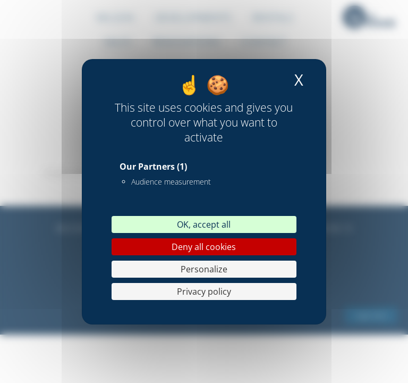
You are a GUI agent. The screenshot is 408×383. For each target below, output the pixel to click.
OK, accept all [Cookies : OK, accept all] (204, 224)
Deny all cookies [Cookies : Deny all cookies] (204, 247)
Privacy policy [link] (204, 291)
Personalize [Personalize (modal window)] (204, 269)
